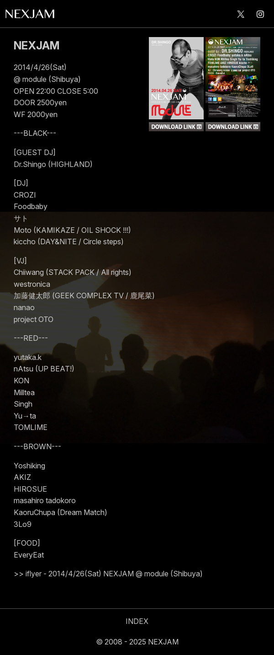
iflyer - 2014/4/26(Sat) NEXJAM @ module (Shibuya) (114, 573)
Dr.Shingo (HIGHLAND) (53, 164)
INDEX (137, 621)
